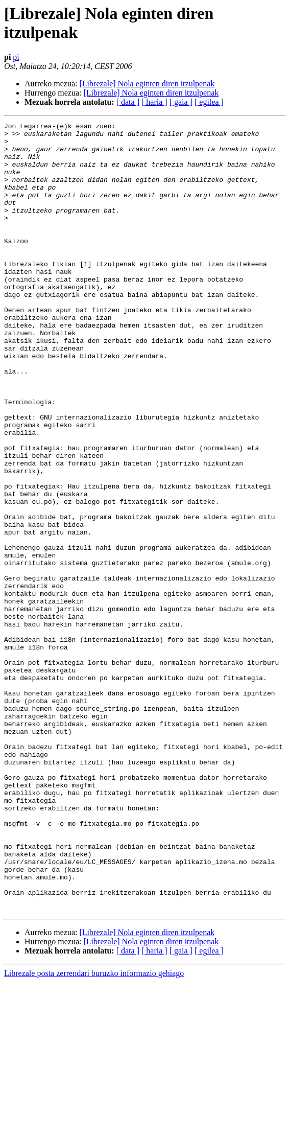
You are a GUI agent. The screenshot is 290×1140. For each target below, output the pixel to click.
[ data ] (127, 102)
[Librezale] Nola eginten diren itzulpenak (147, 83)
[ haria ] (154, 102)
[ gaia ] (181, 102)
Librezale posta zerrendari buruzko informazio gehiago (94, 1131)
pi (16, 57)
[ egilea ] (209, 102)
